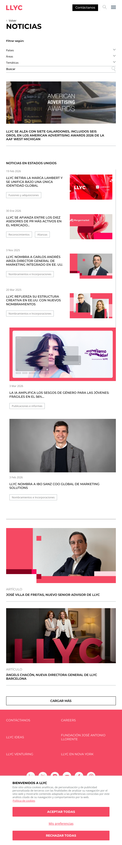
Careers (68, 720)
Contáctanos (85, 7)
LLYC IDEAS (15, 737)
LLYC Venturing (19, 754)
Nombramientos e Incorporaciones (30, 274)
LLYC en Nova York (77, 754)
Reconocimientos (19, 234)
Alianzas (42, 234)
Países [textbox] (10, 50)
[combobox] (61, 50)
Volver (12, 20)
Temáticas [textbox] (12, 62)
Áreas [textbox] (9, 56)
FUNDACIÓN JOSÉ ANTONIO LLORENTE (83, 737)
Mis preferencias (61, 823)
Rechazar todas (61, 836)
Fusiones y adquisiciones (24, 195)
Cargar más (61, 701)
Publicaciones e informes (27, 406)
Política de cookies (24, 801)
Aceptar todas (61, 812)
